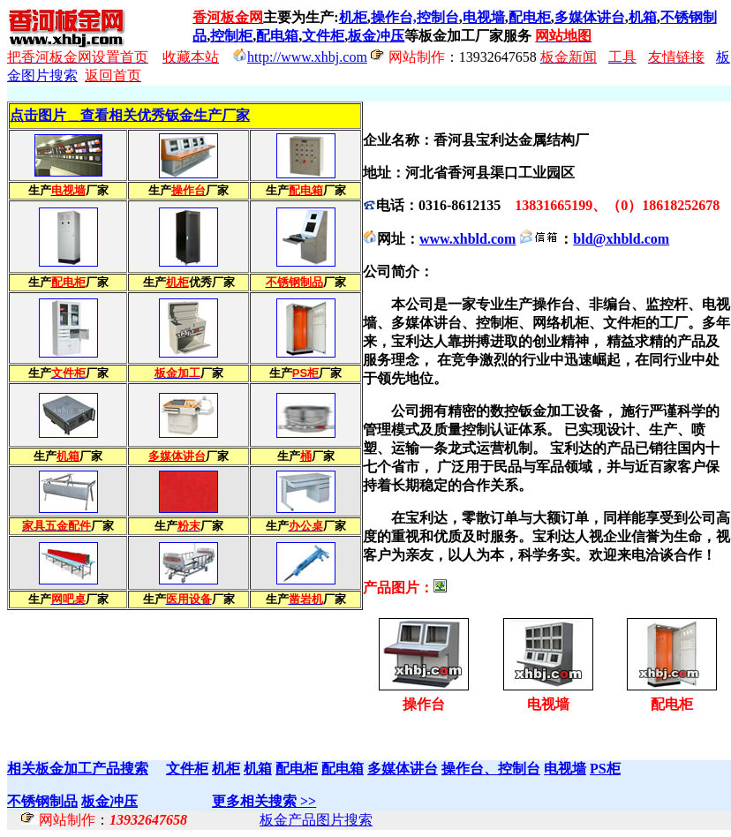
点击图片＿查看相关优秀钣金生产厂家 (130, 115)
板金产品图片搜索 (316, 819)
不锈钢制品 (42, 801)
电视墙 (484, 17)
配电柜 (530, 17)
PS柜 (605, 768)
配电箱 (277, 35)
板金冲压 (376, 35)
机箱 (643, 17)
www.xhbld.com (467, 238)
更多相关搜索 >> (264, 801)
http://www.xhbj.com (307, 56)
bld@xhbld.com (621, 238)
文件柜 (323, 35)
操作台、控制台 (490, 768)
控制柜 (231, 35)
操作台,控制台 (415, 17)
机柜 (353, 17)
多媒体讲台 (589, 17)
